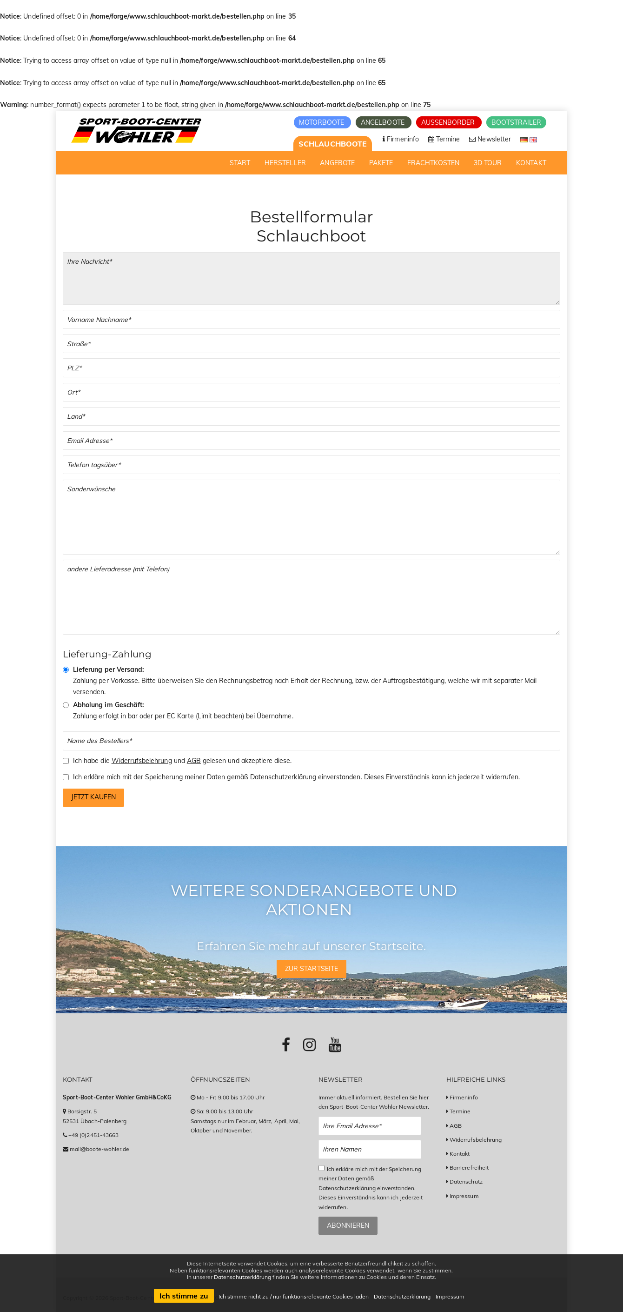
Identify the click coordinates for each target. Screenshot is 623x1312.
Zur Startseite (311, 968)
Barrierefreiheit (469, 1167)
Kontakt (460, 1153)
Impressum (464, 1195)
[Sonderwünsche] (311, 517)
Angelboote (383, 122)
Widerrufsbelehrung (142, 760)
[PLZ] (311, 367)
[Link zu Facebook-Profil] (286, 1044)
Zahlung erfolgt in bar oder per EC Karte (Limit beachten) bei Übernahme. (183, 710)
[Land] (311, 416)
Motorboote (322, 122)
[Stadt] (311, 392)
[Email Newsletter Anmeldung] (369, 1126)
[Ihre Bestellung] (311, 278)
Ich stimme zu (183, 1295)
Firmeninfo (464, 1097)
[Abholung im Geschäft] (66, 705)
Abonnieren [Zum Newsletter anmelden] (348, 1225)
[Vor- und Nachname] (311, 319)
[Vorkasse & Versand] (66, 670)
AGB (194, 760)
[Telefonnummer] (311, 465)
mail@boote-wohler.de (99, 1148)
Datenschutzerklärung (283, 777)
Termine (460, 1111)
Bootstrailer (516, 122)
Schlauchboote (332, 143)
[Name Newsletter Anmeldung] (369, 1149)
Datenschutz (466, 1181)
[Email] (311, 440)
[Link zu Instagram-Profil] (309, 1044)
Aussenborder (449, 122)
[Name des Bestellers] (311, 740)
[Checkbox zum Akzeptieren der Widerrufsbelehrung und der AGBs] (66, 761)
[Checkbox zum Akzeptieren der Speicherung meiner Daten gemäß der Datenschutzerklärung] (66, 777)
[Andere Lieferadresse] (311, 597)
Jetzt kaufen (93, 797)
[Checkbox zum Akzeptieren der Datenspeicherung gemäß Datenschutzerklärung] (321, 1168)
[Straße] (311, 343)
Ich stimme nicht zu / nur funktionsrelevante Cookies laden (294, 1296)
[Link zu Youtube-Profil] (335, 1044)
